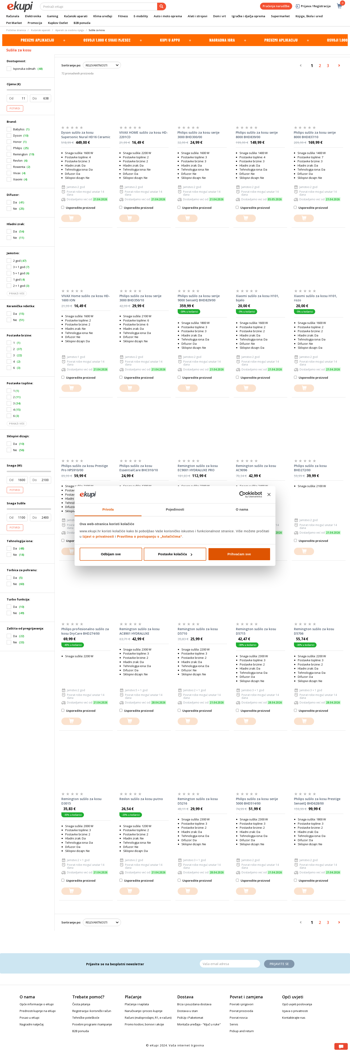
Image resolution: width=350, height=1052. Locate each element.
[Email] (230, 964)
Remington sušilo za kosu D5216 (198, 801)
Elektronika (33, 16)
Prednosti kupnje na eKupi (38, 1011)
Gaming (52, 16)
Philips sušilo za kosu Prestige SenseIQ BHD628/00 (317, 801)
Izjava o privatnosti (295, 1011)
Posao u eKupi (29, 1018)
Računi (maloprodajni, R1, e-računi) (148, 1018)
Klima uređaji (102, 16)
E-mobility (141, 16)
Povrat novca (239, 1018)
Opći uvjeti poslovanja (297, 1004)
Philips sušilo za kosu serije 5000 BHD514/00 (257, 801)
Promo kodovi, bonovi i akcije (144, 1024)
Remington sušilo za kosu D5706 (314, 631)
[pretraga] (161, 6)
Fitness (123, 16)
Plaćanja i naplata (137, 1004)
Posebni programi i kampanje (92, 1024)
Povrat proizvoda (241, 1011)
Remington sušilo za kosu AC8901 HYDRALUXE (139, 631)
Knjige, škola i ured (309, 16)
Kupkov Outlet (58, 23)
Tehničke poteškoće (85, 1018)
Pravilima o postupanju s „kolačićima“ (149, 536)
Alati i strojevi (197, 16)
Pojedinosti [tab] (175, 509)
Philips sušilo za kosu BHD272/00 (310, 468)
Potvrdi (15, 108)
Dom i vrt (219, 16)
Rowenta (19, 167)
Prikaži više (16, 293)
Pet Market (14, 23)
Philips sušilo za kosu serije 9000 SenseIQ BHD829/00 (199, 298)
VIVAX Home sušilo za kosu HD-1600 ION (85, 298)
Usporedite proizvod (78, 208)
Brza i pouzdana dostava (194, 1004)
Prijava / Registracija (313, 6)
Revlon (18, 160)
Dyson (17, 135)
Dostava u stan (187, 1011)
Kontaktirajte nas (293, 1018)
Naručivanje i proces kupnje (143, 1011)
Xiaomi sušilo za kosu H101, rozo (315, 298)
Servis (234, 1024)
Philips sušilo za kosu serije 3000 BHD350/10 (140, 298)
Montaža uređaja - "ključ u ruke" (199, 1024)
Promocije (35, 23)
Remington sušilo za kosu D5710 (198, 631)
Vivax (17, 173)
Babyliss (19, 129)
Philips (17, 148)
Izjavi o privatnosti (98, 536)
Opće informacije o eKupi (37, 1004)
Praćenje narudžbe (276, 6)
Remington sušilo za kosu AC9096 (256, 468)
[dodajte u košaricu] (71, 218)
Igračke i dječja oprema (248, 16)
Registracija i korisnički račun (91, 1011)
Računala (12, 16)
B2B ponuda (82, 23)
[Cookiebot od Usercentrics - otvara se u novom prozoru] (242, 494)
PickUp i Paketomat (190, 1018)
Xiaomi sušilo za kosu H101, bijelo (257, 298)
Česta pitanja (81, 1004)
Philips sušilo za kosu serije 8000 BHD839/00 (257, 134)
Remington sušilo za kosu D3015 (81, 801)
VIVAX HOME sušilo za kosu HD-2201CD (143, 134)
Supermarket (280, 16)
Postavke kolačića (175, 554)
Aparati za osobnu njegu (69, 30)
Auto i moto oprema (168, 16)
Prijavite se (279, 964)
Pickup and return (242, 1031)
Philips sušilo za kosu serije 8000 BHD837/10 (315, 134)
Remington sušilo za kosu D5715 (256, 631)
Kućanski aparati (76, 16)
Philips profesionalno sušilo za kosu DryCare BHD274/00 (85, 631)
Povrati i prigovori (241, 1004)
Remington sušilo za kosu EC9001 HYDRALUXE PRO (198, 468)
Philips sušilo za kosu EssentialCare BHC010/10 (138, 468)
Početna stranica (16, 30)
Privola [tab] (108, 509)
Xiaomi (17, 179)
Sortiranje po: (71, 65)
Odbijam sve (111, 554)
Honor (17, 142)
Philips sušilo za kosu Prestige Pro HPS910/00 (84, 468)
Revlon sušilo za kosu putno (141, 799)
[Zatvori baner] (269, 494)
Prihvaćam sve (239, 554)
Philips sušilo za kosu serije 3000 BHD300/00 (198, 134)
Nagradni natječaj (32, 1024)
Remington (20, 154)
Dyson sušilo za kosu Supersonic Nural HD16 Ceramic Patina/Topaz (85, 134)
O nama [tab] (242, 509)
